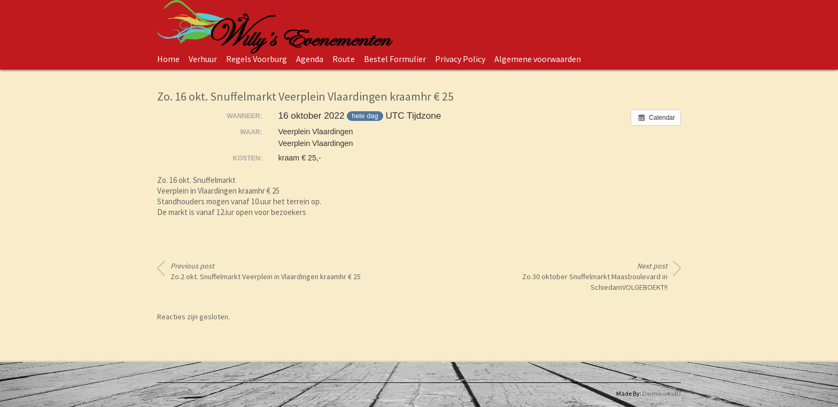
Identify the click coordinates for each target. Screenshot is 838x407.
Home (168, 58)
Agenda (309, 58)
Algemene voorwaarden (537, 58)
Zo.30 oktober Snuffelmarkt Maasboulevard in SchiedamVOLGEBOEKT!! (595, 276)
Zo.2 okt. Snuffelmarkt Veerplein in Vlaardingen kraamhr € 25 (265, 271)
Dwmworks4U (661, 393)
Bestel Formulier (395, 58)
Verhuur (203, 58)
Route (343, 58)
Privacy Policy (460, 58)
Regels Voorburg (256, 58)
